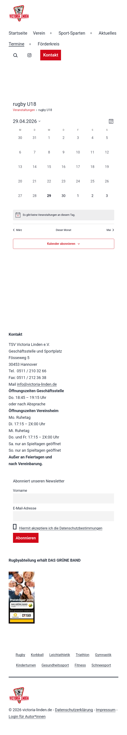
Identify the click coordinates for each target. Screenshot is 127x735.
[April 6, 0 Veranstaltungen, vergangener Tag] (20, 157)
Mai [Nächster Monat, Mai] (110, 230)
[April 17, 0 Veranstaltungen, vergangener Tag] (78, 171)
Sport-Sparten (72, 33)
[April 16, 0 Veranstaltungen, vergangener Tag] (63, 171)
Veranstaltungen (24, 110)
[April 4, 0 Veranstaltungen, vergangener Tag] (92, 142)
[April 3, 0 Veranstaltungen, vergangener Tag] (78, 142)
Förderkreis (48, 44)
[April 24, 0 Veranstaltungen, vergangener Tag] (78, 186)
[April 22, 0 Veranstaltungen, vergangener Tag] (49, 186)
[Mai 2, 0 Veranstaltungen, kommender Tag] (92, 200)
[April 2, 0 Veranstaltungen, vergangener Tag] (63, 142)
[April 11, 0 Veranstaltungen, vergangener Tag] (92, 157)
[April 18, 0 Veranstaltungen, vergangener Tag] (92, 171)
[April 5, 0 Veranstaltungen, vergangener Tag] (107, 142)
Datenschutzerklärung (74, 710)
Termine (16, 44)
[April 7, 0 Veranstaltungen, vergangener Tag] (34, 157)
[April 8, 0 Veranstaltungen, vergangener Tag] (49, 157)
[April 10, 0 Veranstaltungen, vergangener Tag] (78, 157)
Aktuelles (107, 33)
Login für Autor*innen (27, 716)
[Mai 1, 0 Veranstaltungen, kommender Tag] (78, 200)
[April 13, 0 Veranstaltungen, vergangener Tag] (20, 171)
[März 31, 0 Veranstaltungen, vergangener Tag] (34, 142)
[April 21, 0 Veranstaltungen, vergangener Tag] (34, 186)
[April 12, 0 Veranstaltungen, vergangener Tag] (107, 157)
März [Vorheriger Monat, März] (17, 230)
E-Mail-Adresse (24, 508)
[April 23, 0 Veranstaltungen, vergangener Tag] (63, 186)
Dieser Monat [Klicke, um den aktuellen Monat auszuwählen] (63, 230)
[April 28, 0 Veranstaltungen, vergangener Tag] (34, 200)
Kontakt (50, 55)
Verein (39, 33)
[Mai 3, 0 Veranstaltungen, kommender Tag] (107, 200)
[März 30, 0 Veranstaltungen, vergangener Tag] (20, 142)
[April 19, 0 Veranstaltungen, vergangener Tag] (107, 171)
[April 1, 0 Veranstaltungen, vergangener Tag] (49, 142)
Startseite (18, 33)
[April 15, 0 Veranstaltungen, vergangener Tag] (49, 171)
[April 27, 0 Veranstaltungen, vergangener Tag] (20, 200)
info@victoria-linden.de (37, 384)
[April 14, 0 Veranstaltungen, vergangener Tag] (34, 171)
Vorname (20, 490)
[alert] (63, 215)
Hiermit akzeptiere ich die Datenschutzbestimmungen (60, 528)
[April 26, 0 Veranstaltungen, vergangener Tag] (107, 186)
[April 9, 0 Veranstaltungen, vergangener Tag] (63, 157)
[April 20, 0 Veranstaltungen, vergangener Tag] (20, 186)
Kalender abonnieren (61, 243)
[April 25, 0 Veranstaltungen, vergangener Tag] (92, 186)
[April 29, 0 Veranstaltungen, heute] (49, 200)
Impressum (106, 710)
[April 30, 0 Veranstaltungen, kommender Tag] (63, 200)
